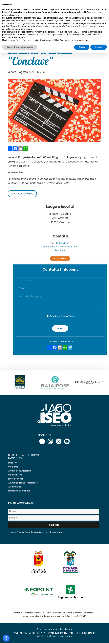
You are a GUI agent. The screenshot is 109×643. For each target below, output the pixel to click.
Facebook (60, 250)
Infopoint (12, 462)
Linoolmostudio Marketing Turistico (54, 636)
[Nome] (53, 511)
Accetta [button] (98, 47)
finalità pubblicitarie (97, 23)
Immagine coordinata (19, 490)
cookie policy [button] (12, 15)
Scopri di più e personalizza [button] (20, 47)
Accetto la (62, 316)
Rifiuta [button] (82, 47)
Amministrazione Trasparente (23, 482)
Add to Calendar (60, 258)
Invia (60, 328)
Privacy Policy (67, 316)
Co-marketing (15, 474)
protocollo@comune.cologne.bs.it (60, 246)
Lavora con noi (15, 478)
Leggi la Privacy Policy (19, 532)
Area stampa (14, 486)
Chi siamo (13, 466)
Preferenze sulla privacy (55, 632)
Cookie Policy (35, 632)
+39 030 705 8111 (62, 243)
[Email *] (53, 518)
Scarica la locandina (22, 193)
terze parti (46, 18)
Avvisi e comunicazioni (19, 470)
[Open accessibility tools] (6, 638)
